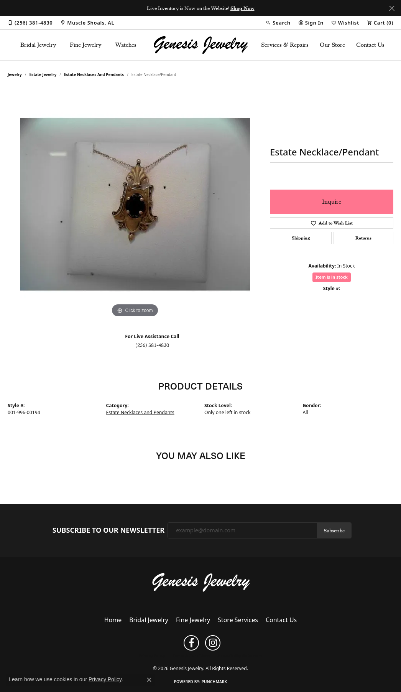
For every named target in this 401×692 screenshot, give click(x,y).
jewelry (15, 74)
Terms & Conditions (191, 655)
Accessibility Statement (239, 655)
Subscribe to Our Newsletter (108, 530)
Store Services (238, 620)
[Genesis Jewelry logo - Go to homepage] (200, 45)
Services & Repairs (285, 45)
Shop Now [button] (242, 8)
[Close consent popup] (149, 679)
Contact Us (370, 45)
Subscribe (334, 530)
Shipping (301, 238)
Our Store (332, 45)
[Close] (391, 8)
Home (113, 620)
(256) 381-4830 (152, 345)
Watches (125, 45)
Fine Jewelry (86, 45)
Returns (363, 238)
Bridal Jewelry (38, 45)
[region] (135, 204)
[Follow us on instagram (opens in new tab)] (212, 643)
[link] (30, 22)
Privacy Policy (152, 655)
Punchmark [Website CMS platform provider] (214, 681)
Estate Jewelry (43, 74)
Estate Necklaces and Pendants (94, 74)
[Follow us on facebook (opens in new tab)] (191, 643)
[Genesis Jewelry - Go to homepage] (200, 581)
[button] (278, 22)
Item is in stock (332, 277)
